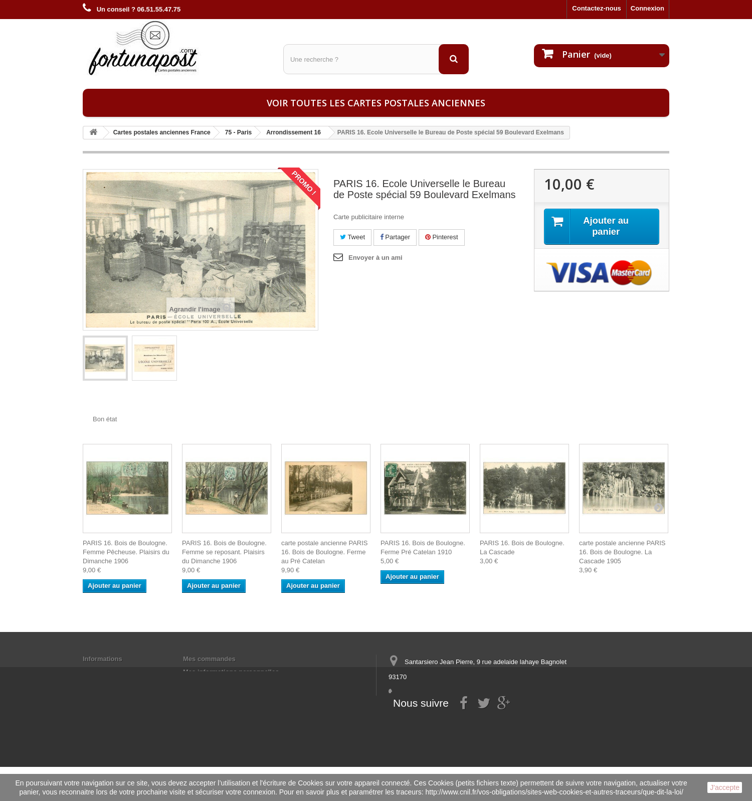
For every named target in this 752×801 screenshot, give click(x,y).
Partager (395, 237)
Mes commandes (209, 659)
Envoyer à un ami (375, 257)
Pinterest (441, 237)
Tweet (352, 237)
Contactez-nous (596, 8)
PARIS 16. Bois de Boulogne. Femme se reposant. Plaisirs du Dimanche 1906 (224, 552)
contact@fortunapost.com (466, 714)
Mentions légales (109, 672)
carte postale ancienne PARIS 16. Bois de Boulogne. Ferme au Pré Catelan (324, 552)
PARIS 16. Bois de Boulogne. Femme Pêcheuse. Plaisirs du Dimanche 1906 (126, 552)
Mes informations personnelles (231, 672)
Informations (102, 659)
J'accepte (724, 787)
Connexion (647, 8)
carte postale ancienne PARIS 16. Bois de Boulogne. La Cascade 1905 (622, 552)
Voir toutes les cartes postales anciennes (376, 103)
